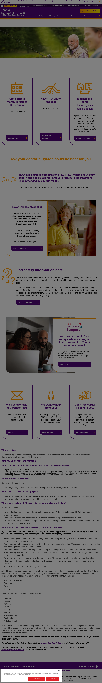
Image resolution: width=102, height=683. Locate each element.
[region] (31, 675)
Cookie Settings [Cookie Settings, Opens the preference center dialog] (37, 678)
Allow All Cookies (53, 678)
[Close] (59, 671)
